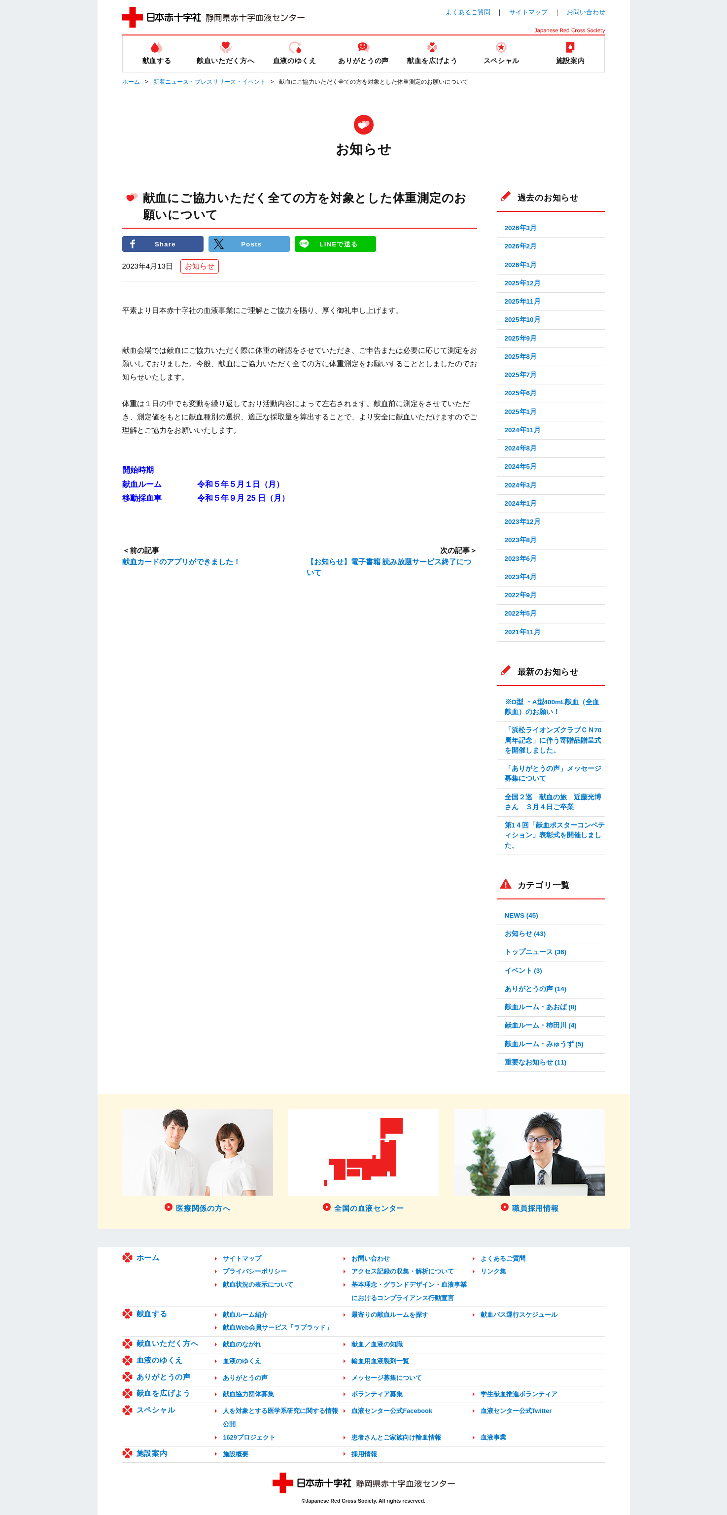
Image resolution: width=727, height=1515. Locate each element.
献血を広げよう (164, 1393)
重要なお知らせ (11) (536, 1062)
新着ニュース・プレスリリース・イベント (209, 81)
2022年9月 (521, 595)
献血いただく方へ (168, 1343)
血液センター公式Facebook (391, 1410)
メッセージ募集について (386, 1377)
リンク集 (493, 1271)
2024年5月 (521, 466)
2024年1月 (521, 503)
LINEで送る (338, 243)
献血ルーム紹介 (245, 1314)
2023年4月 (521, 577)
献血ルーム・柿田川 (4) (541, 1025)
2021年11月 (523, 632)
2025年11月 (523, 301)
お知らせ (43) (525, 933)
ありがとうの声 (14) (536, 989)
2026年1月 (521, 265)
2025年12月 (523, 283)
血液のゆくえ (160, 1360)
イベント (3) (523, 970)
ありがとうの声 (164, 1377)
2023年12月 (523, 521)
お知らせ (199, 266)
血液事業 (493, 1437)
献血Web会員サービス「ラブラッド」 (277, 1327)
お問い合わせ (586, 12)
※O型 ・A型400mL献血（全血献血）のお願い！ (552, 707)
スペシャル (156, 1410)
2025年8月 (521, 356)
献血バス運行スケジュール (519, 1314)
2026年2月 (521, 246)
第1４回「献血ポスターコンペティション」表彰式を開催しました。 (555, 835)
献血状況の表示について (258, 1284)
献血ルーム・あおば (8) (541, 1007)
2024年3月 (521, 485)
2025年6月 (521, 393)
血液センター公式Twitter (516, 1410)
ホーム (131, 81)
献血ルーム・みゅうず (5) (544, 1044)
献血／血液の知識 (377, 1344)
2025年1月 (521, 411)
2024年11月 (523, 430)
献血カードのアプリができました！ (181, 561)
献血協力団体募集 (248, 1394)
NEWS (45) (521, 915)
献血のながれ (242, 1344)
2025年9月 (521, 338)
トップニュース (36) (536, 952)
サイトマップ (528, 12)
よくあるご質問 (468, 12)
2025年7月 (521, 375)
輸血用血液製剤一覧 (380, 1361)
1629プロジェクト (249, 1437)
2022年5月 (521, 613)
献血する (152, 1313)
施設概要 (235, 1454)
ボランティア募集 (377, 1394)
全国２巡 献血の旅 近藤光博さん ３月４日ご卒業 (553, 802)
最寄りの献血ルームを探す (389, 1314)
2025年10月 (523, 319)
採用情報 (364, 1454)
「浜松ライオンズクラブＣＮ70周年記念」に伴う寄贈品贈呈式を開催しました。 (553, 740)
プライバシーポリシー (255, 1271)
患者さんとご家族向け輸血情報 (396, 1437)
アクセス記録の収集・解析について (402, 1271)
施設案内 (152, 1453)
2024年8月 (521, 448)
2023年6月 (521, 558)
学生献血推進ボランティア (519, 1394)
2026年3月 (521, 228)
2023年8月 (521, 540)
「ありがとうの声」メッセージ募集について (553, 773)
